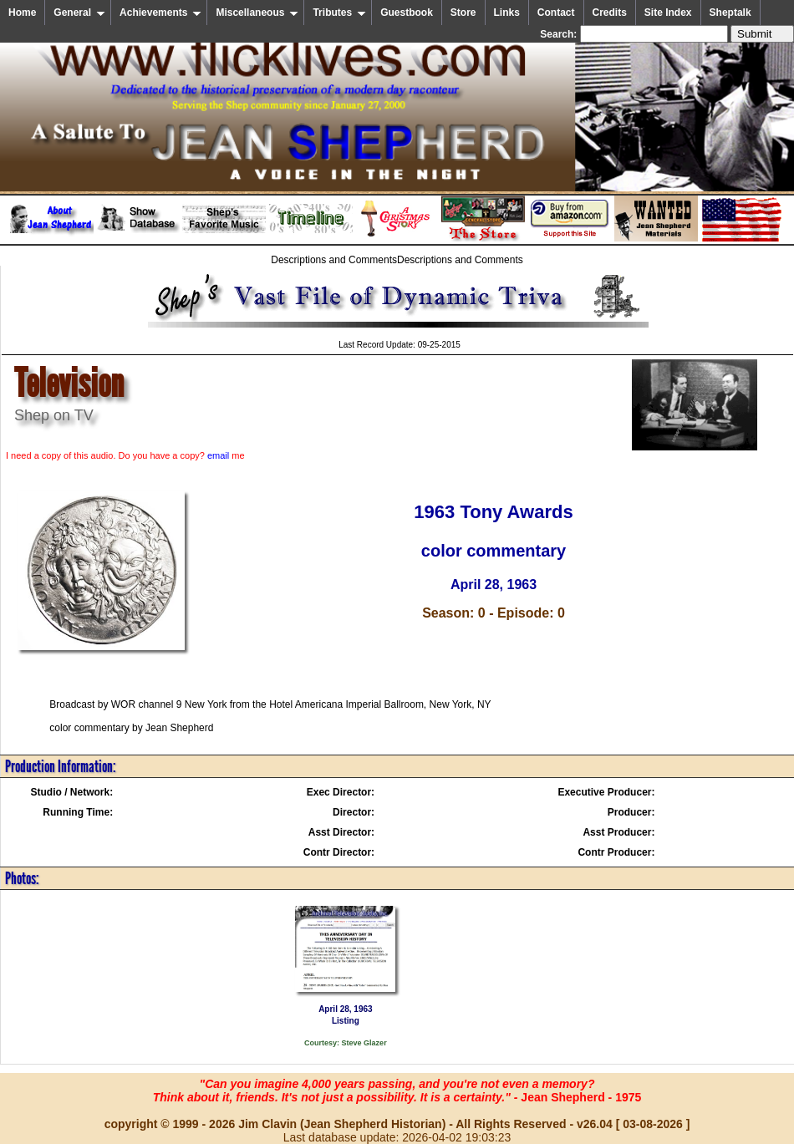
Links (507, 12)
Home (22, 12)
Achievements (160, 12)
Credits (610, 12)
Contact (556, 12)
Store (463, 12)
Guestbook (406, 12)
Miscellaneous (257, 12)
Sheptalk (730, 12)
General (79, 12)
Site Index (668, 12)
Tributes (339, 12)
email (218, 455)
